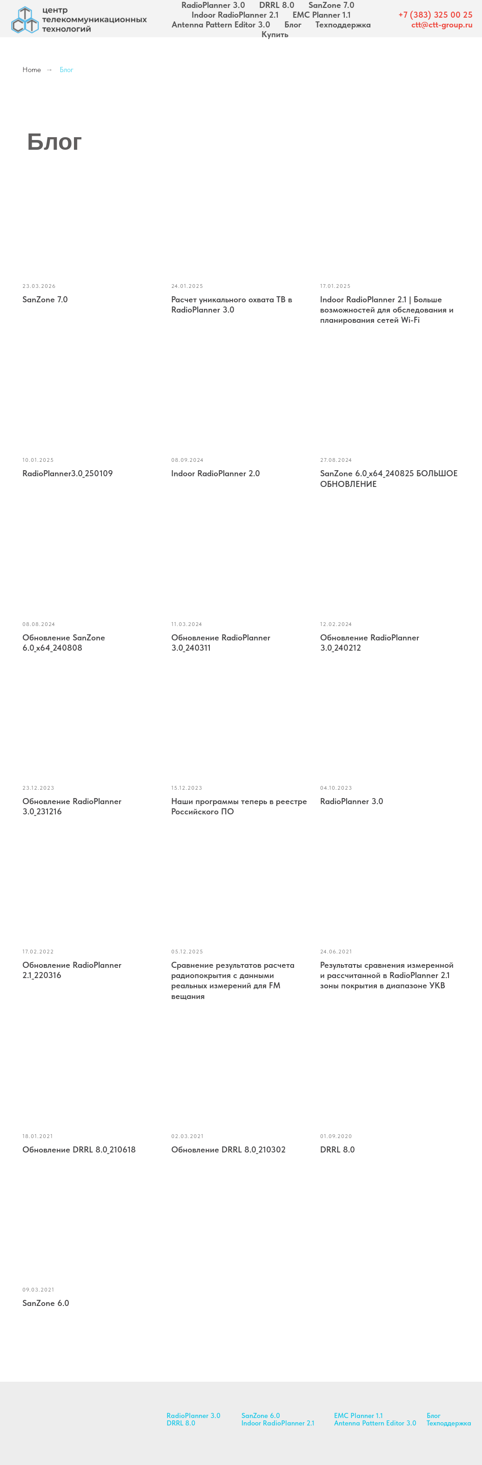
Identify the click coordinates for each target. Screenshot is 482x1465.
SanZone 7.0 (331, 5)
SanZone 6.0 (260, 1415)
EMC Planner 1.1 (322, 15)
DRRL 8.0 (277, 5)
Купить (274, 34)
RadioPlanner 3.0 (213, 5)
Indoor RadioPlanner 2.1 (235, 15)
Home (31, 69)
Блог (292, 24)
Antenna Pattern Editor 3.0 (221, 24)
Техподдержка (343, 24)
